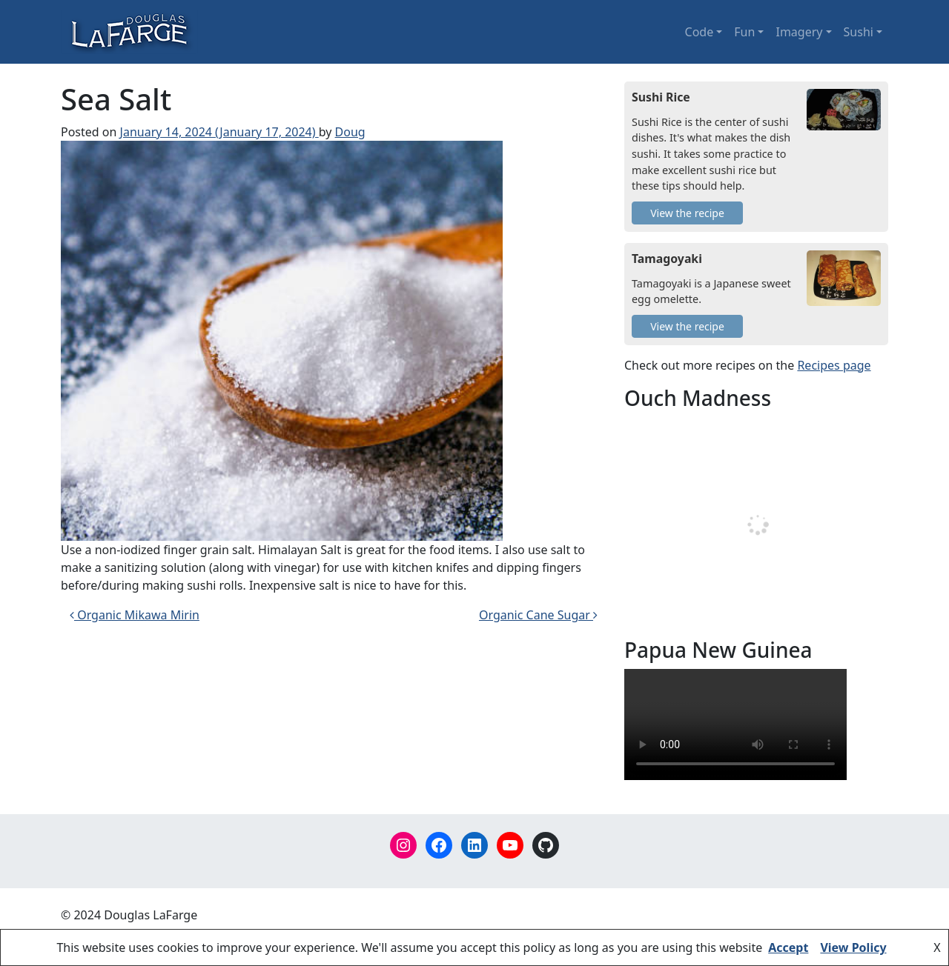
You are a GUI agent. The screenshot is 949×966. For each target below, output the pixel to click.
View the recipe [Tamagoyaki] (687, 326)
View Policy (853, 947)
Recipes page (833, 365)
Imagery (799, 32)
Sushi (858, 32)
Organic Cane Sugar (538, 615)
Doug (350, 132)
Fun (744, 32)
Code (699, 32)
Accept (788, 947)
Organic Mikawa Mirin (134, 615)
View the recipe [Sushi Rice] (687, 213)
